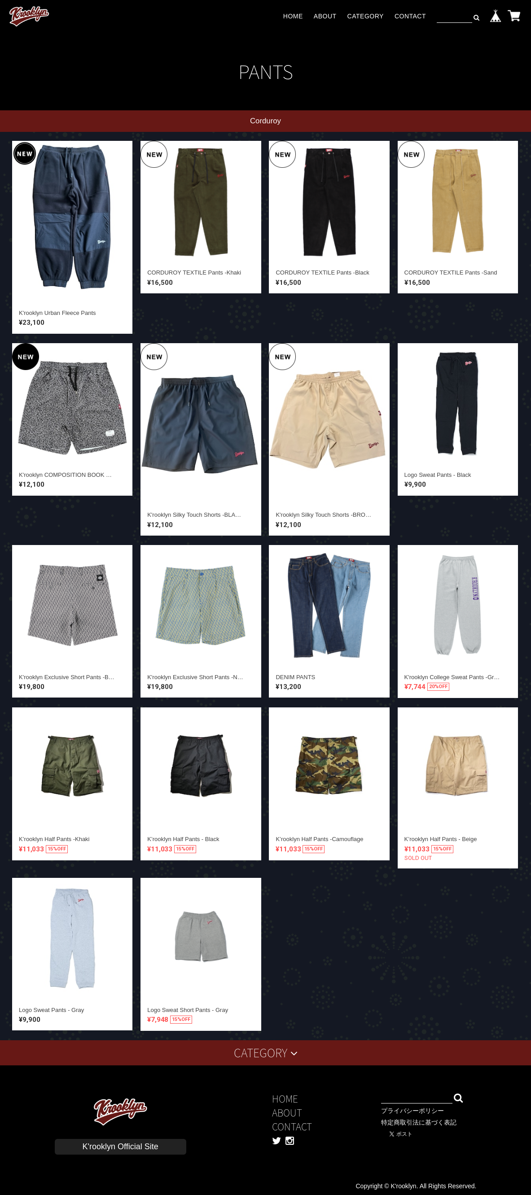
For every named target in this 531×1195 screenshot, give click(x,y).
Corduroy (265, 121)
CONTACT (410, 16)
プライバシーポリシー (412, 1110)
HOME (293, 16)
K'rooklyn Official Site (120, 1146)
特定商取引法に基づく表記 (418, 1122)
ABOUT (325, 16)
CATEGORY (365, 16)
